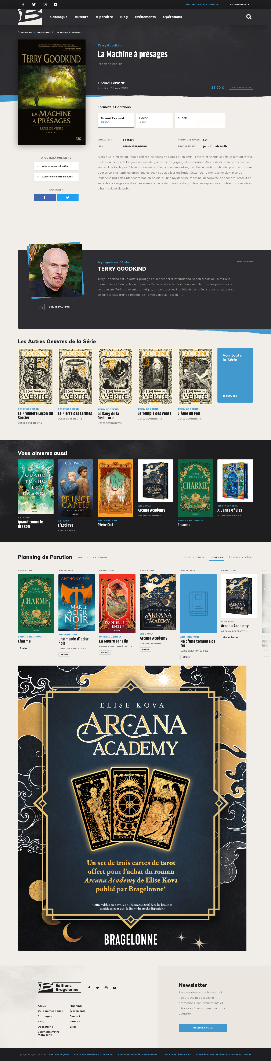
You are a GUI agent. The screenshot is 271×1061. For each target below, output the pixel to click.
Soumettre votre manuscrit (203, 4)
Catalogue (59, 17)
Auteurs (81, 17)
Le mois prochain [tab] (241, 557)
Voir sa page (244, 261)
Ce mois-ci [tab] (216, 557)
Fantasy (128, 139)
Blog (124, 17)
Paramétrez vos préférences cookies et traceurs (223, 1054)
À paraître (104, 17)
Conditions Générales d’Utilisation (93, 1054)
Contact (74, 1016)
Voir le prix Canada (241, 88)
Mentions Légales (59, 1054)
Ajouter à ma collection (51, 166)
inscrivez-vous (203, 1027)
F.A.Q (41, 1021)
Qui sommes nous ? (50, 1010)
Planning (75, 1005)
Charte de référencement (176, 1054)
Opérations (172, 17)
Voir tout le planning (92, 557)
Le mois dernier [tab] (193, 557)
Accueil (42, 1005)
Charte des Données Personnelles (137, 1054)
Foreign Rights (239, 4)
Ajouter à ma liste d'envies (53, 176)
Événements (145, 17)
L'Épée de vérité (45, 32)
